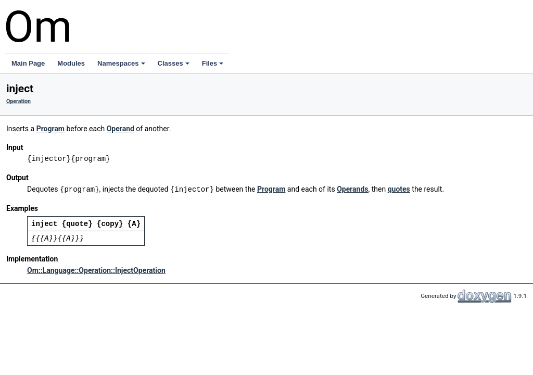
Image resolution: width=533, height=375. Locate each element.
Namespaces (121, 63)
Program (50, 128)
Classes (173, 63)
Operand (120, 128)
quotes (399, 189)
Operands (352, 189)
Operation (18, 101)
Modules (71, 63)
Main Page (28, 63)
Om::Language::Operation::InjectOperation (96, 270)
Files (213, 63)
